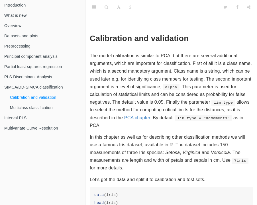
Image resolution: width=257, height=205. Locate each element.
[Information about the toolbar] (130, 7)
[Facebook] (237, 7)
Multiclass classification (31, 107)
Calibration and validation (33, 97)
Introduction (15, 5)
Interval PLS (15, 118)
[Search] (106, 7)
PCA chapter (137, 117)
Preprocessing (17, 46)
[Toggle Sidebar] (94, 7)
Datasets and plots (21, 36)
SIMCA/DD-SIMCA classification (33, 87)
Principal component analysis (31, 56)
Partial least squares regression (33, 66)
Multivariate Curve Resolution (31, 128)
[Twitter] (225, 7)
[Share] (249, 7)
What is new (15, 15)
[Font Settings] (119, 7)
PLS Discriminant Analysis (28, 77)
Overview (12, 25)
